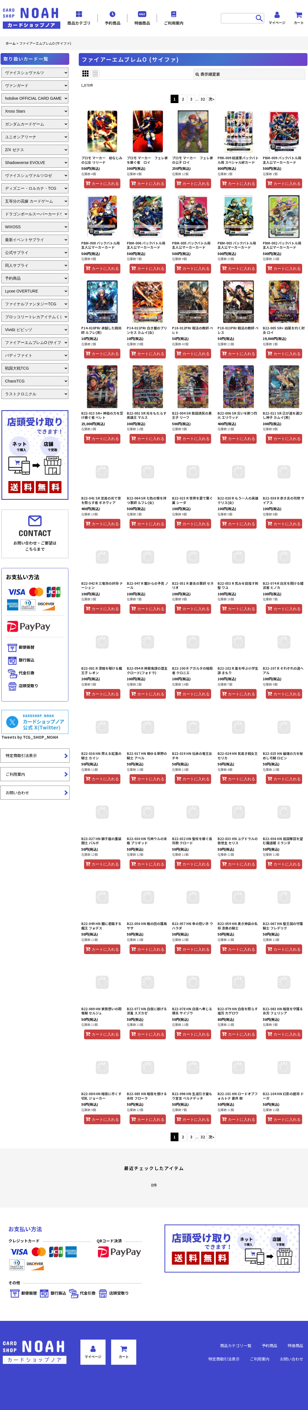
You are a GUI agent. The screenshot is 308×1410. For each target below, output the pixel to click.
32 (202, 99)
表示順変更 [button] (207, 74)
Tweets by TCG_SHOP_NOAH (29, 737)
